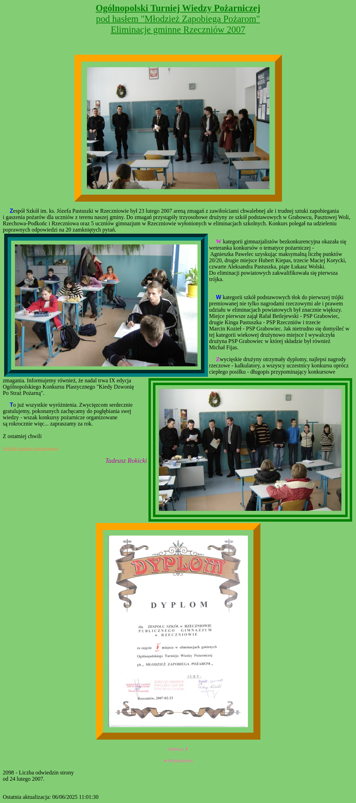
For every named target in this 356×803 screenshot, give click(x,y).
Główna (178, 749)
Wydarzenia (178, 760)
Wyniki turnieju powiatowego (30, 448)
